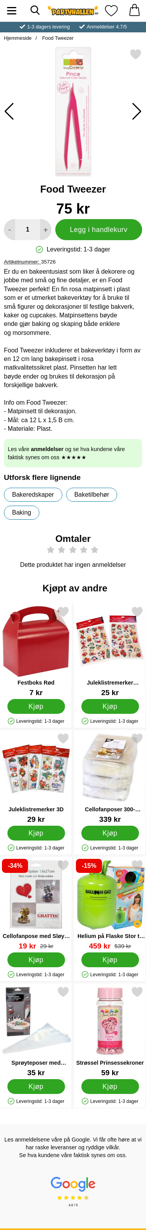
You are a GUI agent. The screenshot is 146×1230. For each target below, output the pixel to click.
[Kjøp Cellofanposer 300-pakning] (110, 833)
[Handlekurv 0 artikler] (134, 11)
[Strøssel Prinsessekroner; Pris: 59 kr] (110, 1031)
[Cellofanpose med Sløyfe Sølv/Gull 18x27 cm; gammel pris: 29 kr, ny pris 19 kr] (36, 904)
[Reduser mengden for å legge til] (9, 229)
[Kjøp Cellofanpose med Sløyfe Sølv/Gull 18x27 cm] (36, 959)
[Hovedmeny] (11, 10)
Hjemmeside (18, 38)
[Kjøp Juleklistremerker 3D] (36, 833)
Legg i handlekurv (99, 230)
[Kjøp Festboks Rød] (36, 706)
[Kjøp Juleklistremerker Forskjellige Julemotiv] (110, 706)
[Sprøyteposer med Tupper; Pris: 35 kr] (36, 1031)
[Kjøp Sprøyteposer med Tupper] (36, 1086)
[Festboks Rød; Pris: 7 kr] (36, 651)
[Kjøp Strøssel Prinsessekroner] (110, 1086)
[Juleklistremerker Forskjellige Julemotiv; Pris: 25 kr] (110, 651)
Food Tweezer (57, 38)
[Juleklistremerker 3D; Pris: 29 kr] (36, 778)
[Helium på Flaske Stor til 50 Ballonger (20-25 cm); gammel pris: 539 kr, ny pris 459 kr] (110, 904)
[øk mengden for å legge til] (45, 229)
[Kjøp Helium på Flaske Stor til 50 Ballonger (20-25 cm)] (110, 959)
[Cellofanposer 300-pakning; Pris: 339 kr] (110, 778)
